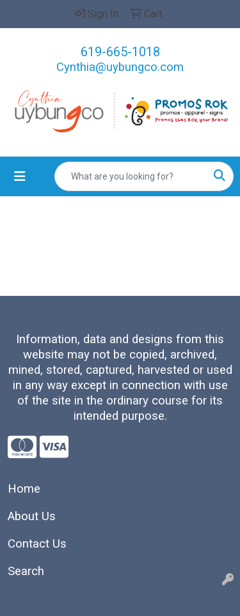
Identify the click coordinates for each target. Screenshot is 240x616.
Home (24, 489)
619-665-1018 (120, 51)
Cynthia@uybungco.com (120, 67)
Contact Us (37, 544)
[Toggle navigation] (19, 176)
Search (26, 571)
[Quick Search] (130, 176)
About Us (32, 516)
